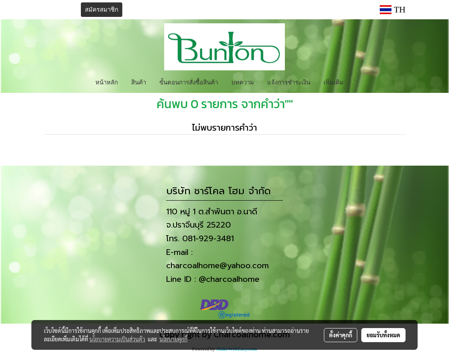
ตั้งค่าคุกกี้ (340, 335)
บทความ (242, 81)
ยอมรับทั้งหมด (383, 335)
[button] (357, 81)
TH (393, 9)
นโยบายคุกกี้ (173, 339)
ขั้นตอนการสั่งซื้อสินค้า (188, 81)
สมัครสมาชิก (101, 9)
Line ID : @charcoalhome (213, 279)
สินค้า (138, 81)
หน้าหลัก (106, 81)
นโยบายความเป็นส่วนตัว (117, 339)
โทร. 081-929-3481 (200, 238)
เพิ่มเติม (333, 81)
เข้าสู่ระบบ (59, 9)
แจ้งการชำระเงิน (288, 81)
